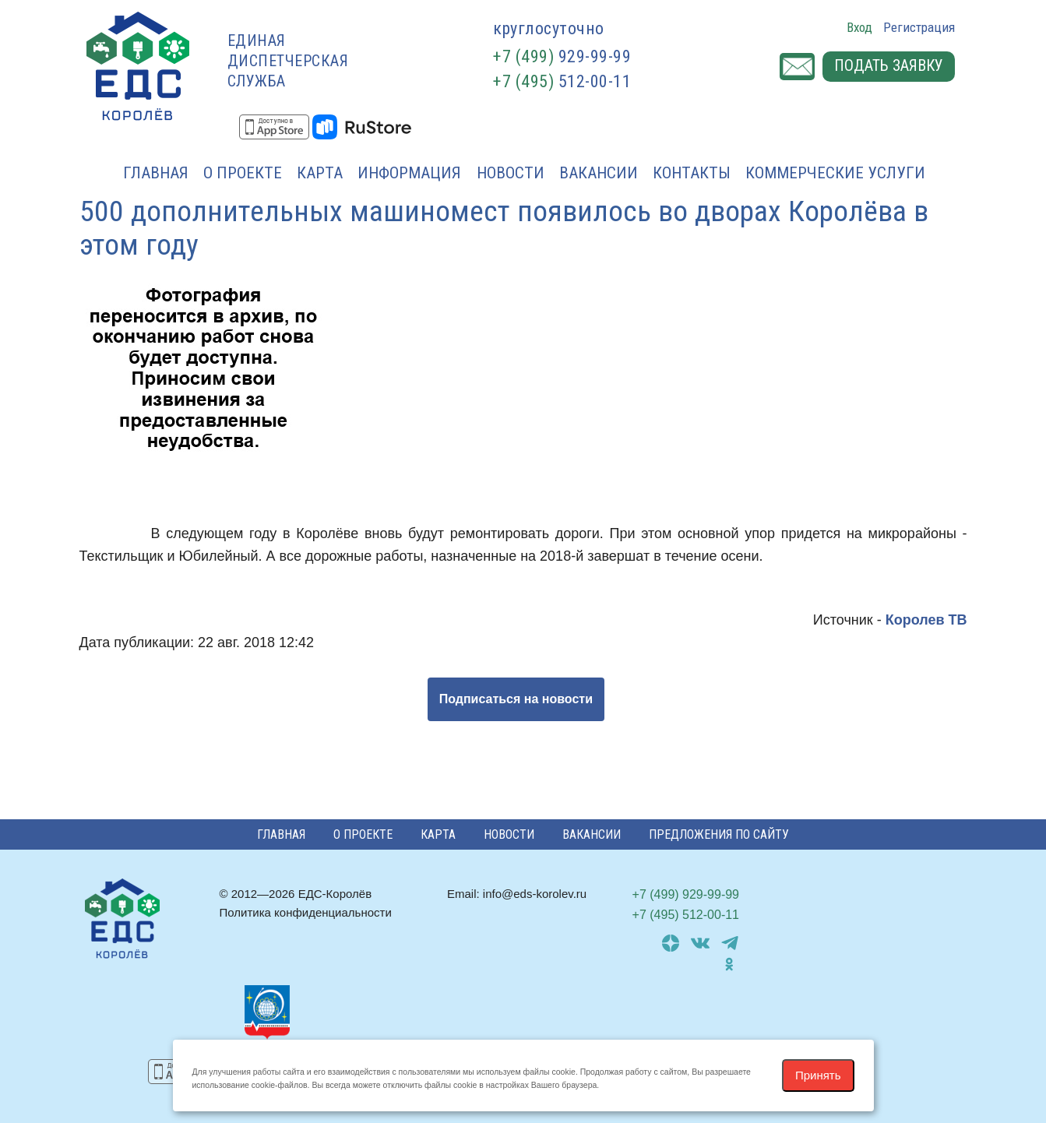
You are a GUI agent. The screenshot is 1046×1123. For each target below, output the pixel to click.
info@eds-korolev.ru (534, 893)
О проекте (242, 173)
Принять (818, 1075)
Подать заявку (888, 67)
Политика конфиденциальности (306, 912)
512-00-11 (562, 81)
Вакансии (598, 173)
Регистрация (919, 27)
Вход (859, 27)
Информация (409, 173)
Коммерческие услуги (835, 173)
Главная (155, 173)
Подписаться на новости (516, 699)
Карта (320, 173)
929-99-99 (562, 56)
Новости (510, 173)
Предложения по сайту (719, 834)
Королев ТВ (926, 620)
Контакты (692, 173)
